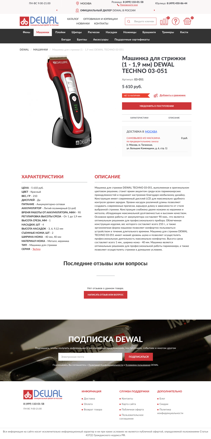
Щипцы (77, 32)
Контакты (101, 23)
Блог (162, 398)
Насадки (111, 32)
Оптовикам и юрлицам (100, 19)
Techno (37, 249)
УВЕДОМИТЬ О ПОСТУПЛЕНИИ (157, 106)
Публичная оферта (133, 409)
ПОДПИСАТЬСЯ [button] (139, 357)
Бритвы (82, 39)
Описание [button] (174, 118)
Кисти (184, 32)
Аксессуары (100, 39)
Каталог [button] (73, 19)
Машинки (42, 32)
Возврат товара (93, 409)
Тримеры (168, 32)
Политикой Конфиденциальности (105, 365)
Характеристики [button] (139, 118)
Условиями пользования (138, 365)
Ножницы (129, 32)
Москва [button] (151, 131)
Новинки (83, 23)
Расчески (94, 32)
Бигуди (66, 39)
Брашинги (149, 32)
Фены (26, 32)
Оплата (88, 404)
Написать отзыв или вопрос (105, 295)
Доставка (89, 398)
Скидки (163, 404)
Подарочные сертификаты (132, 39)
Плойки (60, 32)
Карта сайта (129, 404)
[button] (127, 5)
